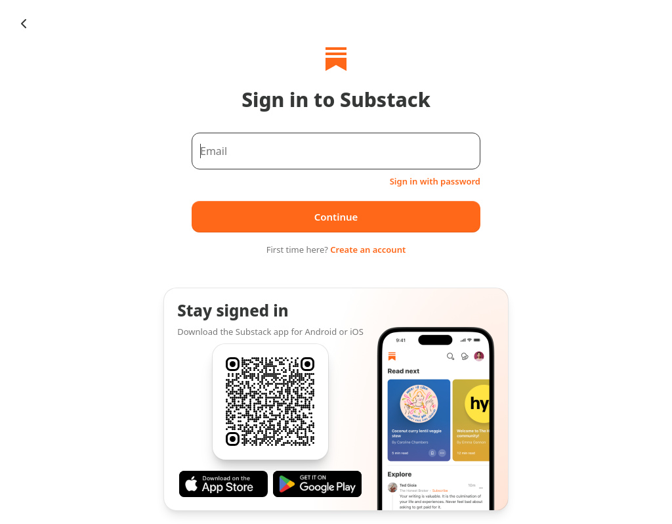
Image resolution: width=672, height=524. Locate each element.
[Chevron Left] (23, 24)
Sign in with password (435, 181)
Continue (336, 216)
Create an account (368, 249)
